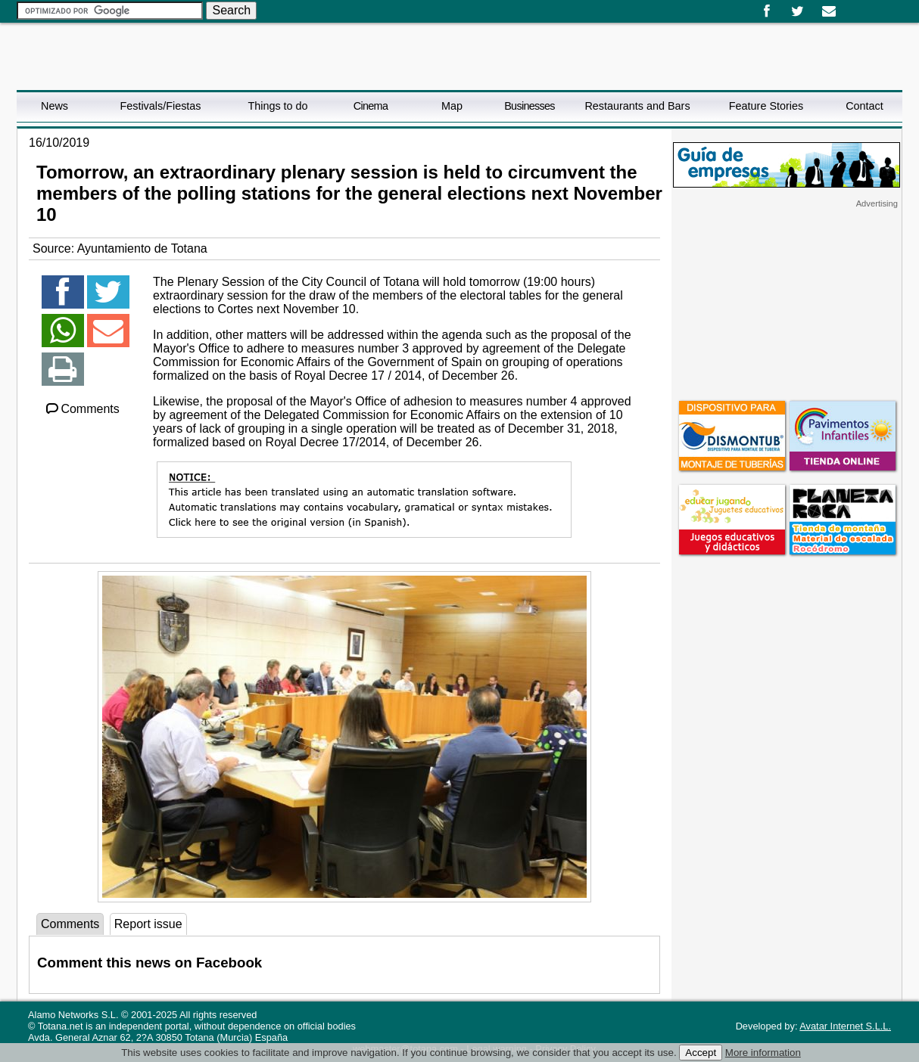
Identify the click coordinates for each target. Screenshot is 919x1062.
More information (763, 1052)
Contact (864, 106)
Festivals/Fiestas (160, 106)
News (54, 106)
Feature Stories (766, 106)
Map (452, 106)
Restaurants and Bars (637, 106)
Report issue (148, 924)
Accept (700, 1052)
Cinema (371, 106)
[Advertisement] (786, 303)
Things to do (277, 106)
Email (828, 11)
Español (851, 6)
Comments (82, 408)
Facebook (766, 11)
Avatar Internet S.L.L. (845, 1026)
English (863, 6)
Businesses (529, 106)
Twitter (797, 11)
